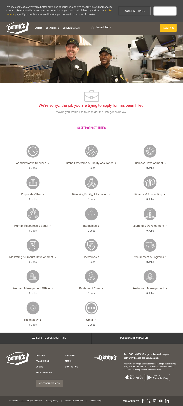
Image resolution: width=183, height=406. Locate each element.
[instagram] (155, 401)
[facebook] (142, 401)
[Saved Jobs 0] (101, 27)
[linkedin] (167, 401)
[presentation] (168, 28)
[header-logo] (17, 27)
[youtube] (161, 401)
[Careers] (38, 27)
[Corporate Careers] (71, 27)
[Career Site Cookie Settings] (49, 338)
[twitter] (148, 401)
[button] (134, 11)
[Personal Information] (134, 338)
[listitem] (134, 377)
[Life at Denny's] (52, 27)
